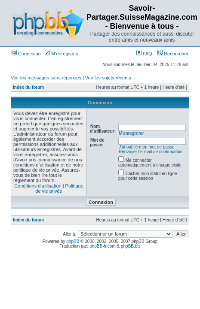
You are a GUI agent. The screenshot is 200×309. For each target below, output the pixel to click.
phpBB (72, 241)
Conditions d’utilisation (37, 185)
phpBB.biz (131, 246)
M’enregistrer (62, 53)
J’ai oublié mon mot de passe (147, 147)
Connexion (26, 53)
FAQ (144, 53)
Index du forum (28, 87)
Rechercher (172, 53)
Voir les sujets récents (108, 77)
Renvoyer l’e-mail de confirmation (150, 151)
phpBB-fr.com (102, 246)
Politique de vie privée (59, 188)
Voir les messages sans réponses (46, 77)
